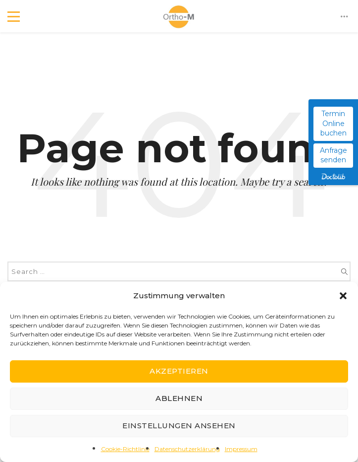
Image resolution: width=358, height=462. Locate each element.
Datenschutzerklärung (187, 449)
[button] (343, 296)
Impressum (241, 449)
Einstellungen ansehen (179, 425)
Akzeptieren (179, 371)
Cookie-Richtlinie (125, 449)
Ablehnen (179, 398)
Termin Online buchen (333, 123)
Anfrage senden (333, 155)
